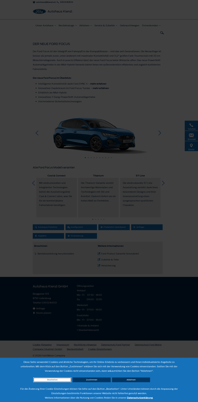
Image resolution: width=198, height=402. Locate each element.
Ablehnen (131, 379)
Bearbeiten (52, 379)
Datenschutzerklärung (140, 397)
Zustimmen (91, 379)
